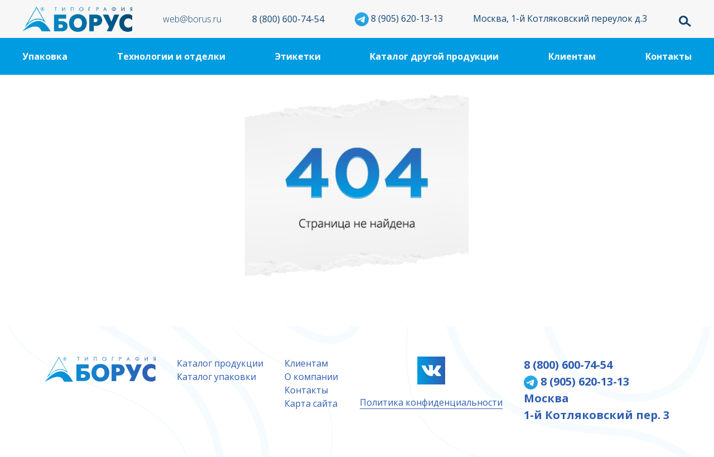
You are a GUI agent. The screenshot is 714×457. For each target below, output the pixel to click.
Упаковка (44, 56)
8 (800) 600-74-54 (288, 19)
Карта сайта (310, 403)
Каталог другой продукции (434, 56)
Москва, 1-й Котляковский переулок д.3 (560, 18)
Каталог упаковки (216, 377)
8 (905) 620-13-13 (399, 18)
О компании (311, 377)
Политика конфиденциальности (431, 402)
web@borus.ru (192, 19)
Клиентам (572, 56)
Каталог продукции (220, 363)
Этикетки (298, 56)
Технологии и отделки (171, 56)
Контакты (668, 56)
